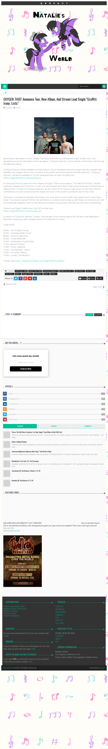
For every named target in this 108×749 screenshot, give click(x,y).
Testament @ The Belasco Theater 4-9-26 (26, 468)
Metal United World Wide (14, 604)
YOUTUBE (59, 620)
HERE (6, 633)
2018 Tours (19, 271)
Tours (46, 274)
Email (82, 278)
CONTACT (59, 604)
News (17, 274)
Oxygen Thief (26, 274)
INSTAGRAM (60, 609)
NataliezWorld (8, 665)
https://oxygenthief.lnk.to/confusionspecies (22, 178)
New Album (79, 271)
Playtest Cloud (10, 611)
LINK (12, 525)
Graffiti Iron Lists (65, 271)
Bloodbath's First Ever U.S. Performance (25, 458)
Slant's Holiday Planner (19, 439)
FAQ (57, 639)
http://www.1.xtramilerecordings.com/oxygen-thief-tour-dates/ (38, 261)
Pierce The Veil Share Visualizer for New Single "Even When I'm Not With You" (37, 429)
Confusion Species (49, 271)
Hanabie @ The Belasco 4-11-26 (22, 477)
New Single (90, 271)
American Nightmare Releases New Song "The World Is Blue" (32, 448)
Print (91, 278)
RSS (57, 615)
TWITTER (59, 617)
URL (99, 278)
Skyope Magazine (11, 613)
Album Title (33, 271)
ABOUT (58, 636)
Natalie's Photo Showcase (15, 606)
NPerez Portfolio (11, 608)
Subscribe (25, 366)
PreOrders (37, 274)
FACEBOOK (60, 606)
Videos (53, 274)
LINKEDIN (59, 612)
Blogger (102, 665)
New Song (9, 274)
